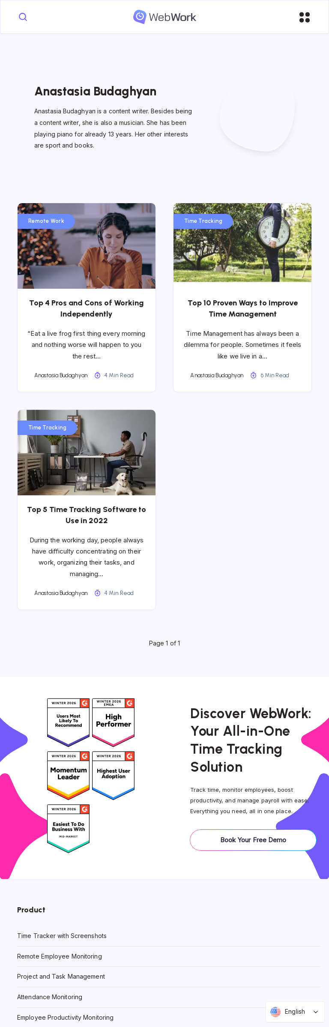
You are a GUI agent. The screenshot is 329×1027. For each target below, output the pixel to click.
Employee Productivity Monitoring (65, 1017)
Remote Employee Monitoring (59, 955)
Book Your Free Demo (253, 840)
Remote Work (46, 221)
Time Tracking (203, 221)
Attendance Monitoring (49, 996)
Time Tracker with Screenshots (62, 935)
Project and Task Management (61, 976)
